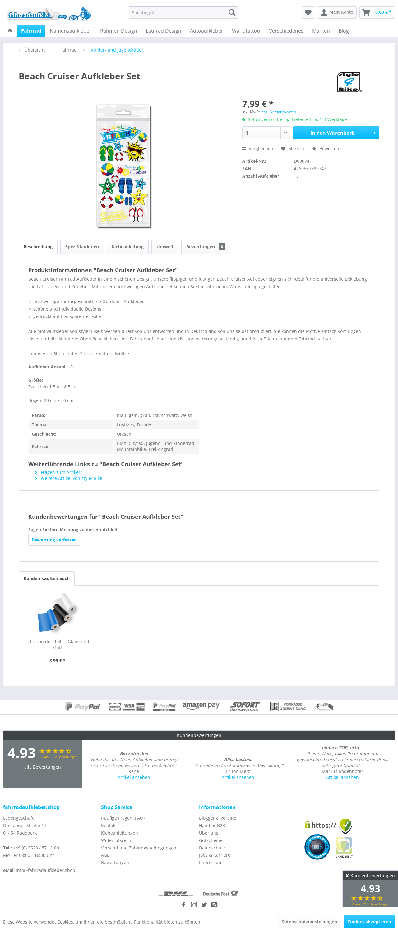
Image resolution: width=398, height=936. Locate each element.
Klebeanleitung (128, 247)
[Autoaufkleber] (207, 31)
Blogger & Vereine (217, 818)
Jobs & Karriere (214, 855)
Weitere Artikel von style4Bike (68, 478)
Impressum (211, 862)
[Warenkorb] (377, 12)
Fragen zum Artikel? (58, 472)
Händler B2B (212, 825)
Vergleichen (257, 149)
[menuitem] (183, 12)
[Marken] (321, 31)
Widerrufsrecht (117, 840)
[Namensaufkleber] (70, 31)
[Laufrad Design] (163, 31)
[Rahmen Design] (118, 31)
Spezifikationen (82, 247)
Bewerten (325, 149)
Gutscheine (211, 840)
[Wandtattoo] (246, 31)
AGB (105, 855)
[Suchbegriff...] (183, 12)
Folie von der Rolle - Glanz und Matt (57, 645)
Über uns (208, 833)
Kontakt (109, 825)
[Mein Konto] (337, 12)
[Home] (10, 31)
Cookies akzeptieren (369, 921)
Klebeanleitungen (119, 833)
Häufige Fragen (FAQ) (123, 818)
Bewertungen (205, 246)
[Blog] (343, 31)
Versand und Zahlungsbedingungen (138, 848)
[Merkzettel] (308, 12)
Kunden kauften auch (47, 578)
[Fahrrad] (31, 31)
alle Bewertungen (42, 767)
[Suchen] (231, 12)
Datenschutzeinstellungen (309, 921)
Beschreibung (38, 247)
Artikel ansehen (134, 777)
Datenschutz (212, 848)
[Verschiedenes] (286, 31)
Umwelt (165, 247)
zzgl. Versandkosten (278, 112)
